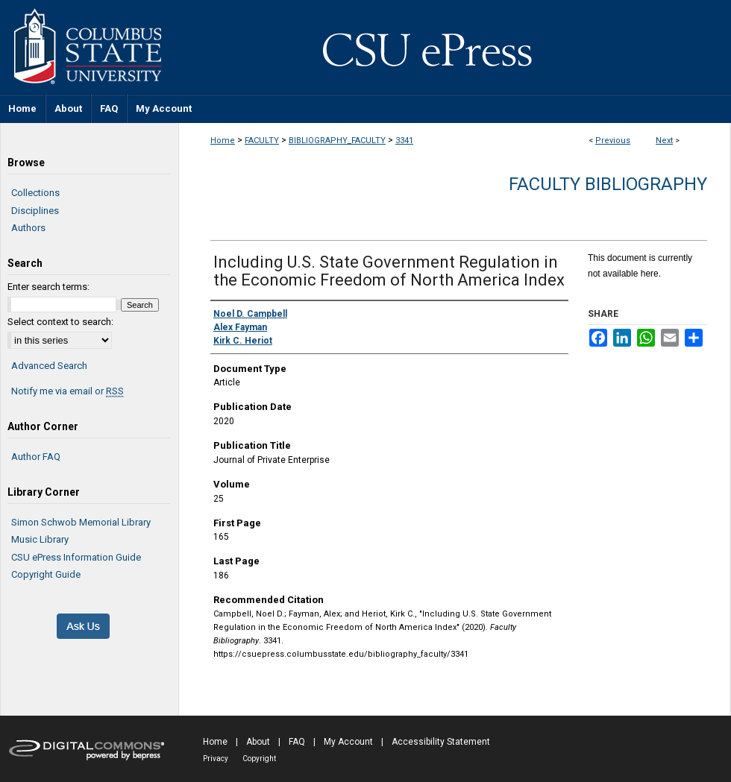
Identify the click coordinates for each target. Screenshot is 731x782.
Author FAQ (35, 456)
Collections (35, 192)
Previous (612, 140)
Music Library (40, 539)
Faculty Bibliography (608, 184)
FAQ (297, 742)
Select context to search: (60, 321)
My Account (348, 742)
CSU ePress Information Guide (76, 557)
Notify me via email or (67, 391)
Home (222, 140)
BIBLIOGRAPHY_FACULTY (337, 140)
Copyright (259, 758)
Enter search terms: (48, 286)
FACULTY (262, 140)
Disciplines (35, 210)
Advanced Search (49, 365)
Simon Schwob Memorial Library (81, 522)
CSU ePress (455, 47)
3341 (404, 140)
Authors (28, 227)
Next (664, 140)
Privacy (215, 758)
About (258, 742)
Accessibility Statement (441, 742)
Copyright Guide (46, 574)
